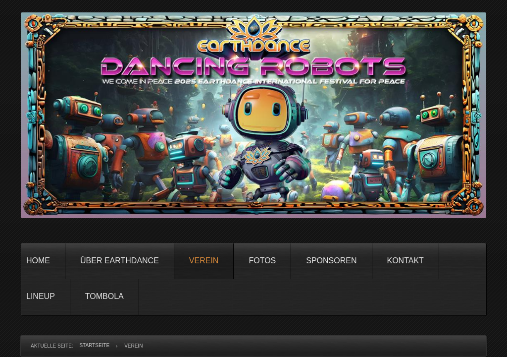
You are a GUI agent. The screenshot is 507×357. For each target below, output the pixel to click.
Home (38, 260)
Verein (204, 260)
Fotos (262, 260)
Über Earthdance (119, 260)
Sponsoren (331, 260)
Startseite (94, 345)
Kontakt (405, 260)
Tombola (104, 296)
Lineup (40, 296)
